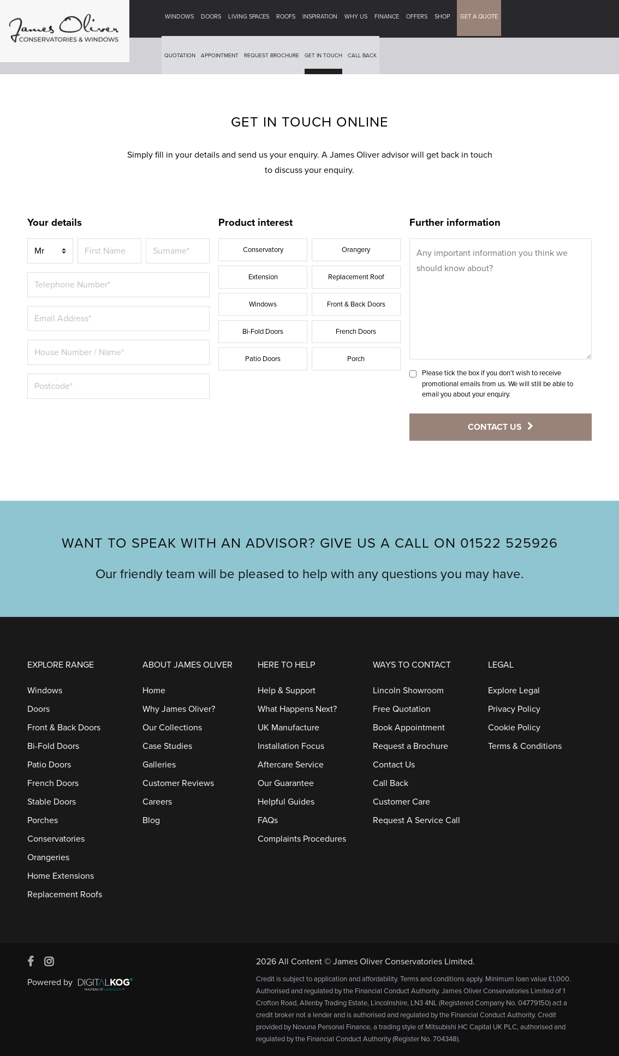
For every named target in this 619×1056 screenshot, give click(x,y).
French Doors (356, 331)
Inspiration (322, 18)
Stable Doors (51, 801)
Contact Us (394, 764)
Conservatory (263, 249)
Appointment (222, 58)
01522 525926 (509, 543)
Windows (181, 18)
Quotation (182, 58)
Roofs (287, 18)
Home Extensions (60, 876)
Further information (455, 223)
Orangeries (48, 857)
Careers (157, 801)
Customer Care (401, 801)
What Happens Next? (297, 709)
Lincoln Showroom (408, 690)
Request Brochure (273, 58)
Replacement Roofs (64, 894)
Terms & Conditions (525, 746)
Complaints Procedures (302, 838)
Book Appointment (409, 727)
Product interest (255, 223)
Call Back (364, 58)
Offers (419, 18)
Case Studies (167, 746)
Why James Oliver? (178, 709)
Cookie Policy (514, 727)
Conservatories (56, 838)
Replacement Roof (356, 277)
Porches (42, 820)
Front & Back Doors (356, 304)
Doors (213, 18)
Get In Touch (325, 58)
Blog (151, 820)
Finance (389, 18)
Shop (444, 18)
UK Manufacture (288, 727)
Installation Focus (291, 746)
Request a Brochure (410, 746)
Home (153, 690)
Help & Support (287, 690)
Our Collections (172, 727)
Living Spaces (250, 18)
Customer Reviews (178, 783)
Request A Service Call (416, 820)
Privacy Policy (514, 709)
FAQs (268, 820)
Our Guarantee (286, 783)
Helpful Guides (286, 801)
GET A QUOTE (481, 18)
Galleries (159, 764)
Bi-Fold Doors (262, 331)
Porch (356, 359)
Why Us (358, 18)
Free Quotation (402, 709)
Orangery (356, 249)
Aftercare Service (291, 764)
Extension (263, 277)
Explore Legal (514, 690)
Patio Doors (263, 359)
